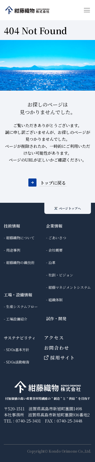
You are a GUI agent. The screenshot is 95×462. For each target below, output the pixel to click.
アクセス (54, 337)
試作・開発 (56, 319)
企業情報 (54, 226)
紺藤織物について (20, 237)
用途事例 (13, 250)
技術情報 (12, 226)
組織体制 (55, 299)
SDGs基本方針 (17, 349)
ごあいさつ (57, 237)
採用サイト (59, 357)
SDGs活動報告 (17, 362)
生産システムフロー (22, 306)
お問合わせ (56, 347)
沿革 (51, 262)
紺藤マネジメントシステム (69, 287)
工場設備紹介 (16, 319)
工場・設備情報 (18, 295)
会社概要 (55, 250)
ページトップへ (67, 208)
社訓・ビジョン (60, 274)
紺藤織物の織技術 (20, 262)
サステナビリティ (20, 338)
